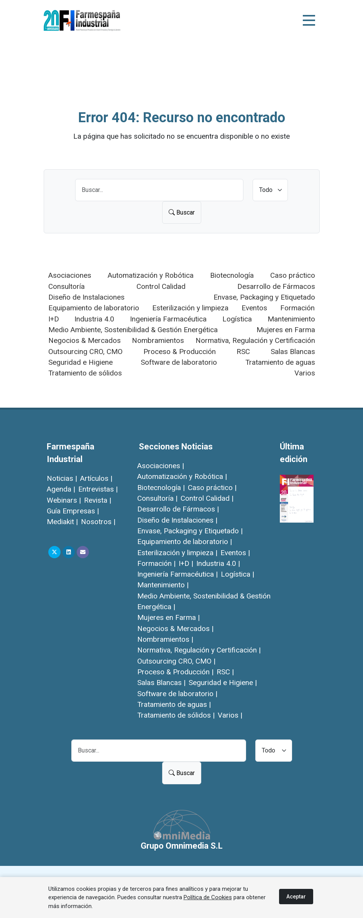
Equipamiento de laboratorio (93, 307)
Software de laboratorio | (177, 693)
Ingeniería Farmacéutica (168, 319)
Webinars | (64, 500)
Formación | (156, 563)
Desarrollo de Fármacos (276, 286)
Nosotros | (98, 521)
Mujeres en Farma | (168, 617)
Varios (304, 373)
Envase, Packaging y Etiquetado (264, 297)
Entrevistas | (98, 489)
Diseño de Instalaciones (86, 297)
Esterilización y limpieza (190, 307)
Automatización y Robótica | (182, 476)
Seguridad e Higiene (80, 362)
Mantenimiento (291, 319)
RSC (243, 351)
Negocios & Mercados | (175, 628)
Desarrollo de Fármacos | (178, 509)
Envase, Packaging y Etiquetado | (190, 530)
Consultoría (66, 286)
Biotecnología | (161, 487)
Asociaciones (69, 275)
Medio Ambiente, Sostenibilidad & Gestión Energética (133, 329)
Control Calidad (161, 286)
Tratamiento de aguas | (174, 704)
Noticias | (62, 478)
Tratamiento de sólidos (85, 373)
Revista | (97, 500)
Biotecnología (232, 275)
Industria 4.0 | (218, 563)
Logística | (237, 574)
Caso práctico (292, 275)
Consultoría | (157, 498)
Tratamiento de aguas (280, 362)
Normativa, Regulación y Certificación (255, 340)
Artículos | (96, 478)
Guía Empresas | (73, 511)
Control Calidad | (207, 498)
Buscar (182, 212)
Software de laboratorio (179, 362)
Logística (237, 319)
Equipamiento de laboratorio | (184, 541)
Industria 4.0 (94, 319)
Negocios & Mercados (84, 340)
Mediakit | (62, 521)
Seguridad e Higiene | (223, 682)
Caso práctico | (212, 487)
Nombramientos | (165, 639)
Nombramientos (158, 340)
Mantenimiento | (163, 584)
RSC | (225, 671)
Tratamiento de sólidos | (176, 715)
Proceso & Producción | (175, 671)
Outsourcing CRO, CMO (85, 351)
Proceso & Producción (179, 351)
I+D (53, 319)
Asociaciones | (160, 465)
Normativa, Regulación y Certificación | (199, 650)
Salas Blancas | (161, 682)
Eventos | (235, 552)
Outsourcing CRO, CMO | (176, 661)
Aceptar (296, 896)
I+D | (186, 563)
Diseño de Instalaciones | (177, 520)
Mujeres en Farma (285, 329)
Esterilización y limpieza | (177, 552)
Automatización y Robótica (151, 275)
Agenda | (61, 489)
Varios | (230, 715)
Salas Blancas (293, 351)
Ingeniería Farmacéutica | (177, 574)
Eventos (254, 307)
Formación (297, 307)
